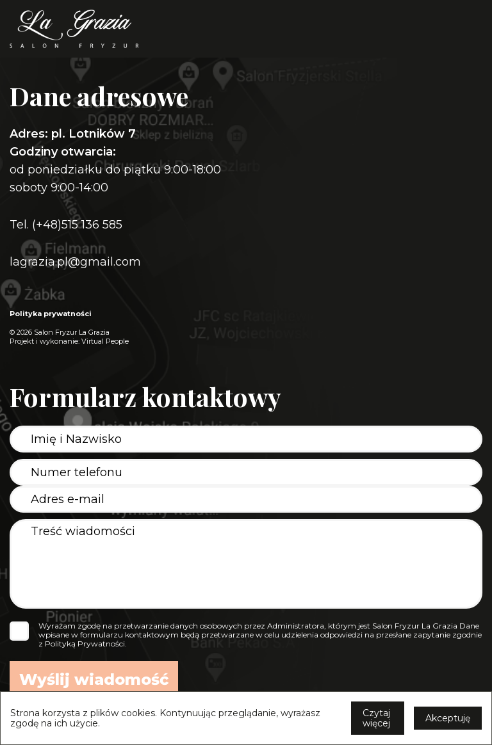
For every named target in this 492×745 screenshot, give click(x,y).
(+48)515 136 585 (77, 225)
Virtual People (105, 341)
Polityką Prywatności (85, 643)
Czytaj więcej (376, 718)
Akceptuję (447, 718)
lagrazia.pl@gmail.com (75, 262)
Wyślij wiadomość (93, 679)
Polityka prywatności (51, 313)
